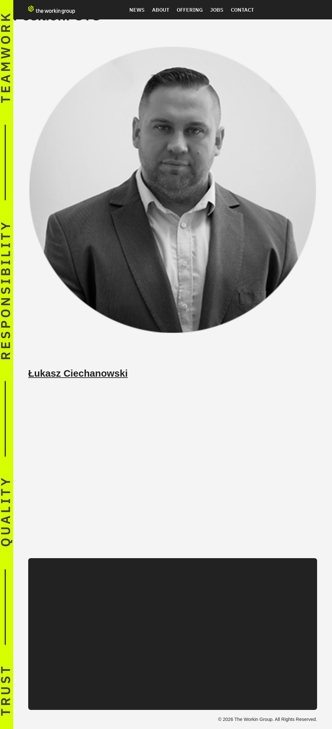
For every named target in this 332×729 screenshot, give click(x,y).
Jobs (216, 9)
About (160, 9)
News (137, 9)
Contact (242, 9)
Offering (190, 9)
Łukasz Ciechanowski (78, 373)
